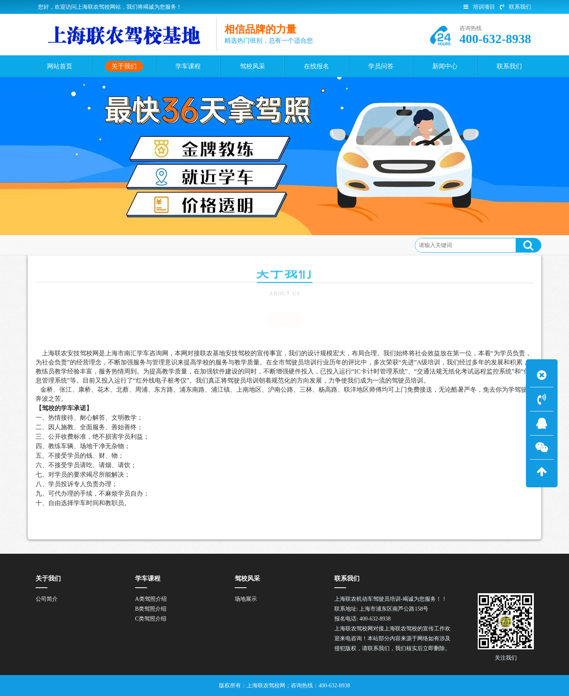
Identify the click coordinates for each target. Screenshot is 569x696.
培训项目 (479, 7)
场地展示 (246, 599)
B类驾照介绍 (150, 609)
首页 (18, 245)
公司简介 (77, 245)
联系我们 (515, 7)
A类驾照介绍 (151, 599)
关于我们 (45, 245)
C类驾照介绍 (150, 619)
